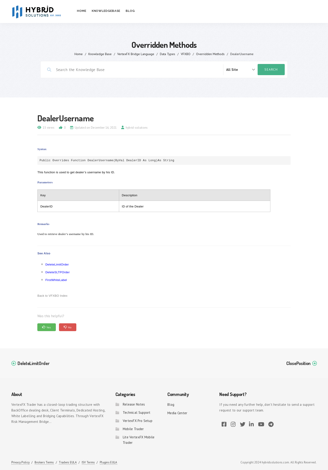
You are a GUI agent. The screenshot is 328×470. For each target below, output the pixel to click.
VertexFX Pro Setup (137, 421)
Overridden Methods (210, 54)
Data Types (167, 54)
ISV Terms (88, 462)
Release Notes (134, 404)
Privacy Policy (20, 462)
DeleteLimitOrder (57, 264)
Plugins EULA (108, 462)
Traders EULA (68, 462)
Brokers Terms (44, 462)
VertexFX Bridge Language (135, 54)
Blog (130, 11)
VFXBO (185, 54)
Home (81, 11)
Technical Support (137, 412)
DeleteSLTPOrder (57, 272)
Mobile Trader (133, 429)
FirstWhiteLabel (56, 280)
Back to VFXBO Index (52, 295)
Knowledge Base (100, 54)
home (78, 54)
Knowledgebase (106, 11)
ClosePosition (298, 363)
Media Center (177, 413)
